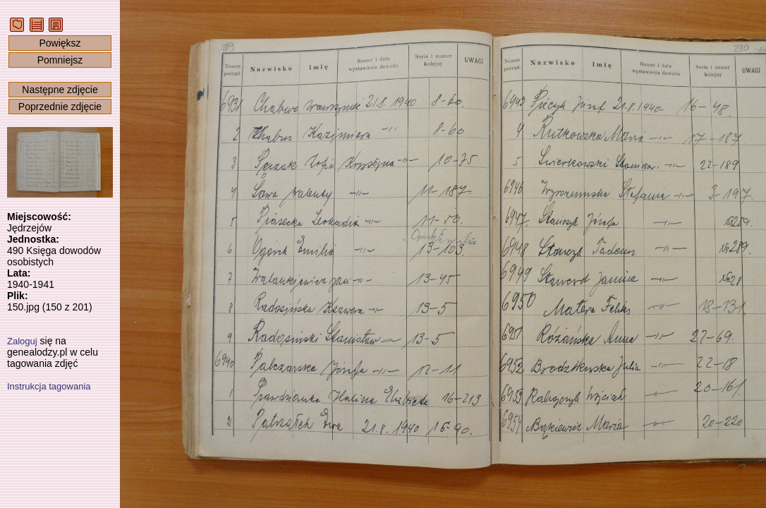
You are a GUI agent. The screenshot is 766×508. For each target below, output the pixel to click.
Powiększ (59, 43)
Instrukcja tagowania (49, 386)
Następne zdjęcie (59, 89)
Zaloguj (22, 341)
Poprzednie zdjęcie (60, 106)
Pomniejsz (60, 60)
